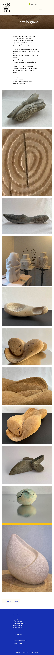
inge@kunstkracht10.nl (20, 623)
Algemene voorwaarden (20, 640)
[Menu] (40, 10)
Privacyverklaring (18, 644)
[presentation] (3, 651)
